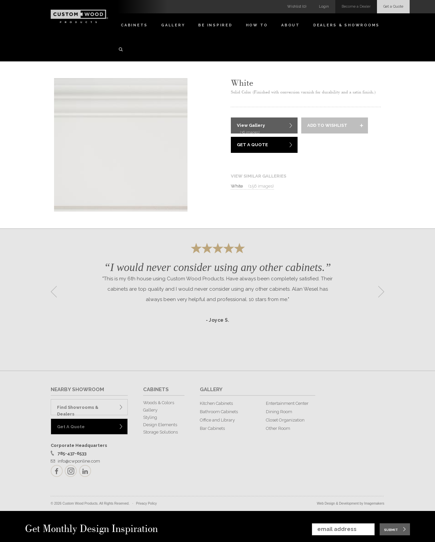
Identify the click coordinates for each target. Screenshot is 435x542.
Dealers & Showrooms (346, 25)
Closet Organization (285, 420)
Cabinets (134, 25)
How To (257, 25)
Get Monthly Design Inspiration (91, 529)
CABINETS (156, 389)
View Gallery (251, 128)
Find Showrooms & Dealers (77, 410)
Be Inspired (215, 25)
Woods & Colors (158, 402)
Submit (391, 530)
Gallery (173, 25)
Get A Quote (252, 144)
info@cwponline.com (79, 461)
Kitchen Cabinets (216, 403)
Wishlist (296, 6)
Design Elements (160, 424)
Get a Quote (393, 6)
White (252, 186)
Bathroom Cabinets (219, 411)
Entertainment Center (287, 403)
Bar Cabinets (212, 428)
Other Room (278, 428)
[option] (217, 289)
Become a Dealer (356, 6)
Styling (150, 417)
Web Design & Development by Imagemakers (350, 503)
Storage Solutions (160, 432)
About (290, 25)
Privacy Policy (146, 503)
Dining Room (279, 411)
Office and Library (217, 420)
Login (324, 6)
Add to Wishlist (327, 125)
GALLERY (211, 389)
